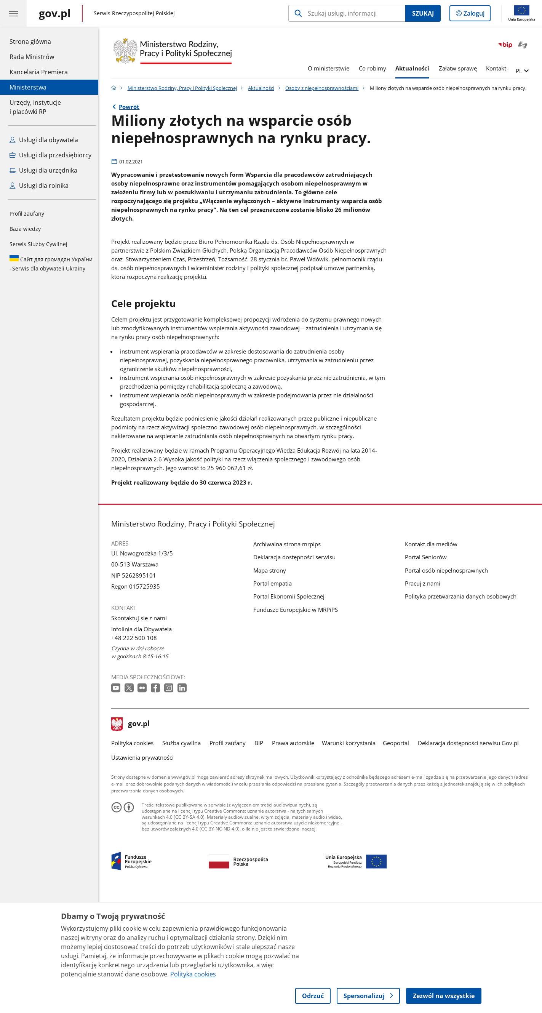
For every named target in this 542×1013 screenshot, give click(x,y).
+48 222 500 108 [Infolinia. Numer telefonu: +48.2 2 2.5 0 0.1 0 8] (136, 753)
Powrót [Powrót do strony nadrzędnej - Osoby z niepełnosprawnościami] (131, 106)
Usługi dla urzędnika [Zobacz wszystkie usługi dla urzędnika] (43, 170)
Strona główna (39, 41)
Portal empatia (274, 699)
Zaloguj (476, 14)
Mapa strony (271, 686)
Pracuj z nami (424, 699)
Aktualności (415, 68)
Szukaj (423, 13)
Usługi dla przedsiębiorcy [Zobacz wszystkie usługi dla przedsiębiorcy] (50, 155)
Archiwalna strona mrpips (289, 660)
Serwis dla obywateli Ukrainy (51, 263)
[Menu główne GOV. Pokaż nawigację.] (13, 13)
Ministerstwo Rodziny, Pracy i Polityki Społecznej (184, 88)
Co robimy (374, 68)
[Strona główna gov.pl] (55, 13)
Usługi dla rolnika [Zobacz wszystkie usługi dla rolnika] (39, 185)
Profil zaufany (27, 213)
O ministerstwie (331, 68)
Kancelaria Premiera (39, 72)
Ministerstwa (28, 87)
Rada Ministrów (32, 57)
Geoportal (398, 859)
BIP (260, 859)
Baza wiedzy (25, 228)
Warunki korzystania (350, 859)
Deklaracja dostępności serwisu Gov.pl (470, 859)
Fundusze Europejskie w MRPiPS (297, 725)
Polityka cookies (134, 859)
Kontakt (498, 68)
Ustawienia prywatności (144, 873)
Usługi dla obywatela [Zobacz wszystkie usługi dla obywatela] (44, 140)
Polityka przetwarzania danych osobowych (462, 712)
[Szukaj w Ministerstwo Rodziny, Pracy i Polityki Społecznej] (346, 13)
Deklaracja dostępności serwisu (296, 673)
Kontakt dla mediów (433, 660)
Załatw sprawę (460, 68)
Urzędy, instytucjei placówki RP (35, 107)
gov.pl (132, 840)
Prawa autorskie (295, 859)
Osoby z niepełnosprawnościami (324, 88)
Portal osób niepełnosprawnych (448, 686)
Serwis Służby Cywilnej (38, 244)
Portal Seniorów (428, 673)
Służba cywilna (183, 859)
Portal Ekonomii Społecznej (290, 712)
